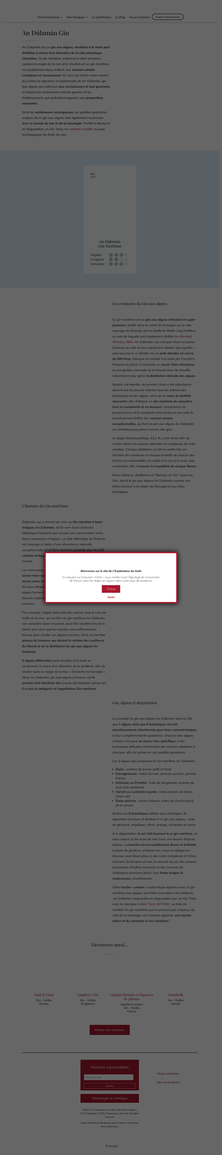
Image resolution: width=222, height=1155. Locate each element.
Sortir (111, 597)
